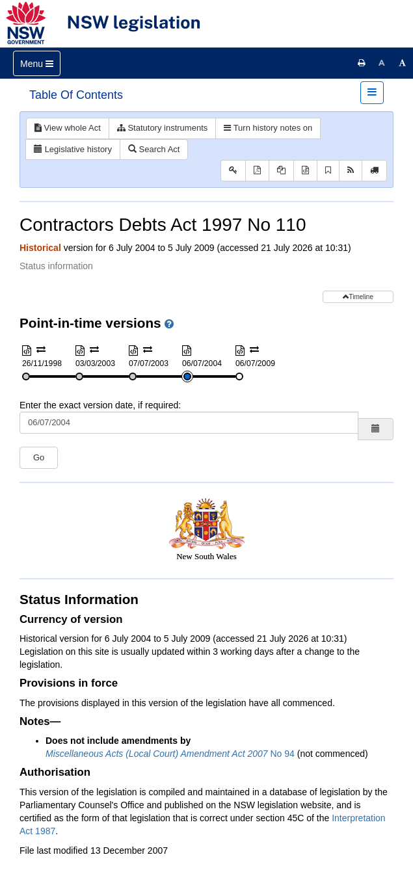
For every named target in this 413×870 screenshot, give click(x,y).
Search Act (154, 149)
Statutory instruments (162, 128)
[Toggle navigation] (36, 63)
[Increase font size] (403, 63)
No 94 (170, 753)
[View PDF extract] (281, 170)
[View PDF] (257, 170)
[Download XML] (305, 170)
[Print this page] (362, 63)
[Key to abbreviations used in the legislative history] (233, 170)
